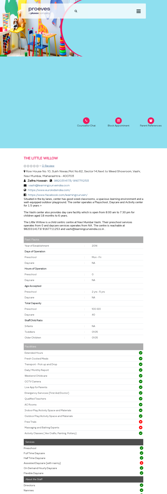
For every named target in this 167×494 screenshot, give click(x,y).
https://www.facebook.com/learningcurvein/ (57, 195)
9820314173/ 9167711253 (71, 180)
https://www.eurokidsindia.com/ (49, 190)
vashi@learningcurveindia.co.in (49, 185)
